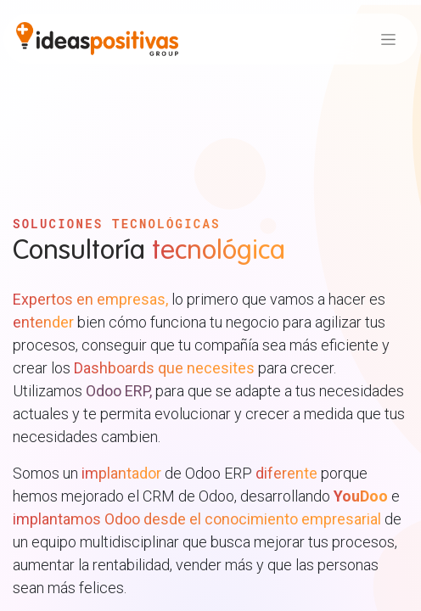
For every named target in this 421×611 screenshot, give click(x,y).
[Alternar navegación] (388, 39)
